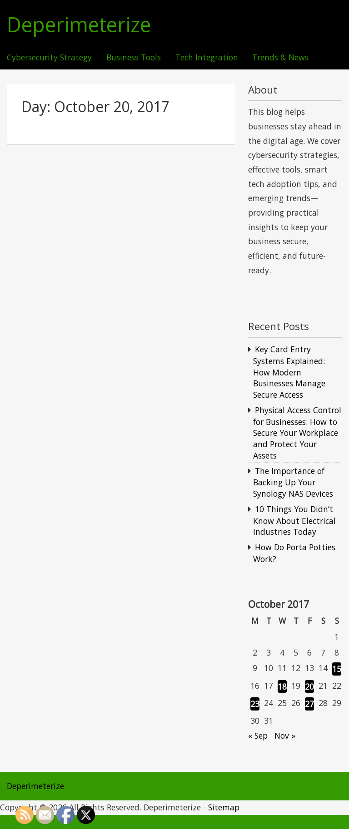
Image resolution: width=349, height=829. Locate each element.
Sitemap (223, 807)
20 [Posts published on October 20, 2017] (309, 686)
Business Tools (133, 58)
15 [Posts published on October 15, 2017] (336, 668)
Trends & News (280, 58)
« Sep (258, 735)
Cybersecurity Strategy (49, 58)
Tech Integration (206, 58)
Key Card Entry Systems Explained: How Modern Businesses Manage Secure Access (289, 372)
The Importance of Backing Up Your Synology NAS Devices (293, 482)
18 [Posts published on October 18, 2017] (282, 686)
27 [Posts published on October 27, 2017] (309, 703)
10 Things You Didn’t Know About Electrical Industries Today (294, 520)
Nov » (284, 735)
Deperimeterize (79, 25)
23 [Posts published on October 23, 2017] (254, 703)
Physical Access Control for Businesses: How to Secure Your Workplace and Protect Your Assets (297, 433)
